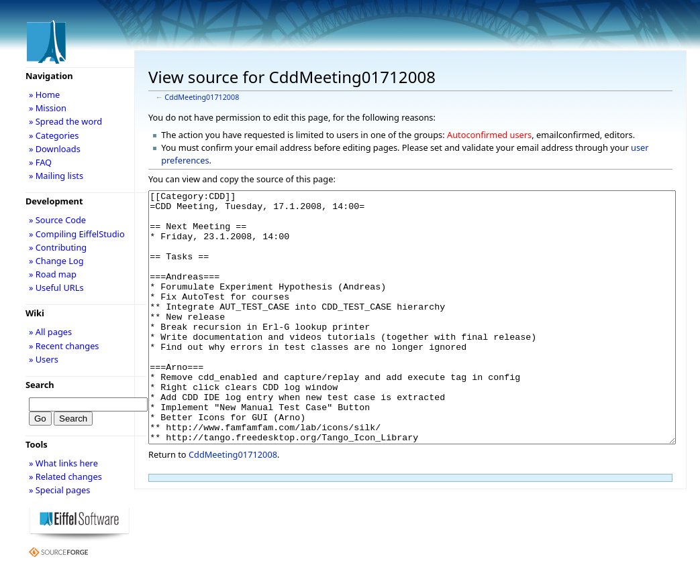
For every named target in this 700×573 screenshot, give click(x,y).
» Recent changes (64, 346)
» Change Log (56, 261)
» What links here (63, 463)
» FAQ (40, 162)
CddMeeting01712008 (201, 97)
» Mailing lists (56, 176)
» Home (44, 94)
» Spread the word (65, 121)
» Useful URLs (56, 287)
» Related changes (65, 476)
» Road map (53, 274)
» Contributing (58, 247)
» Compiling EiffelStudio (77, 234)
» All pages (50, 332)
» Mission (47, 108)
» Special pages (59, 490)
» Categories (54, 135)
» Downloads (55, 149)
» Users (43, 359)
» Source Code (57, 220)
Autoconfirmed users (489, 135)
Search (40, 385)
